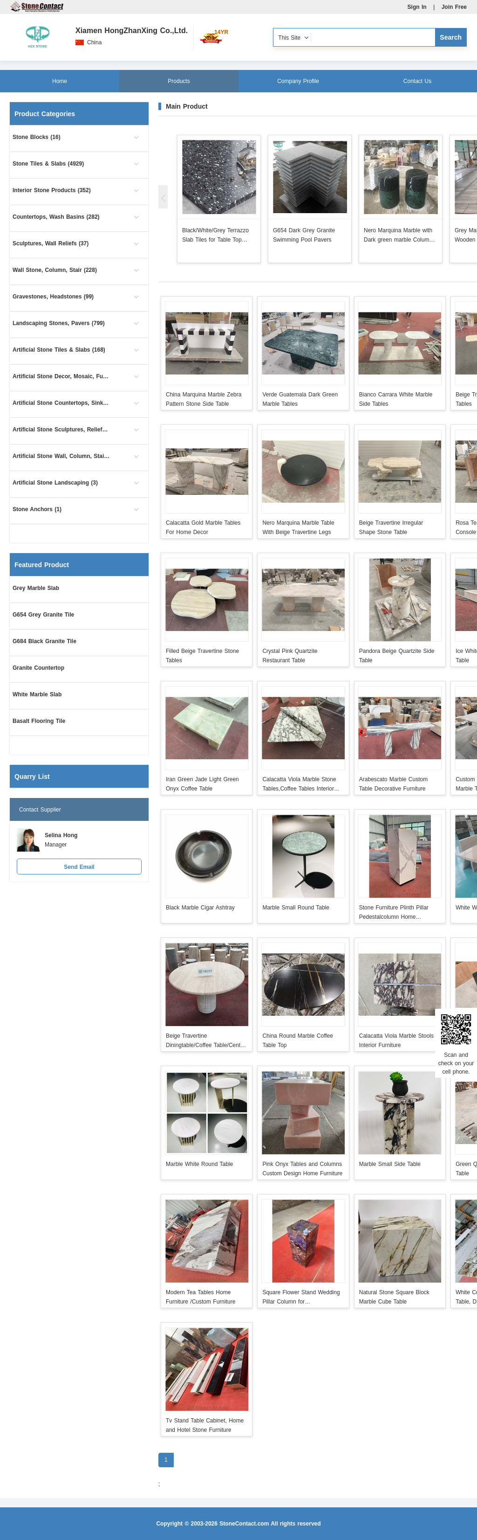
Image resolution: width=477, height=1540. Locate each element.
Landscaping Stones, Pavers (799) (59, 323)
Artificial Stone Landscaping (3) (55, 482)
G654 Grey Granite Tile (43, 614)
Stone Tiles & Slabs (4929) (48, 163)
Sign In (417, 7)
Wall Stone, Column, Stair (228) (55, 270)
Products (179, 81)
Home (59, 81)
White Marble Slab (37, 694)
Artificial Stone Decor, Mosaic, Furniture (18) (61, 376)
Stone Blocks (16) (37, 137)
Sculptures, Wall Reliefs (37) (51, 243)
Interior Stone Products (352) (52, 190)
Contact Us (417, 81)
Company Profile (298, 81)
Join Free (454, 7)
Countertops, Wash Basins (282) (56, 217)
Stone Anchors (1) (37, 509)
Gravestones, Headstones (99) (53, 296)
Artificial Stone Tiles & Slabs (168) (59, 350)
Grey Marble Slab (36, 588)
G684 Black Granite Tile (44, 641)
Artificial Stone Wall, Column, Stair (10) (61, 456)
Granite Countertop (38, 668)
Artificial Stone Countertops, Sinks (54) (61, 403)
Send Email (79, 867)
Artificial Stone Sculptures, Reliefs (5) (61, 429)
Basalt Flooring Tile (39, 721)
